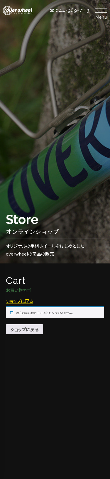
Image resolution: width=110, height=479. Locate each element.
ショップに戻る (19, 301)
